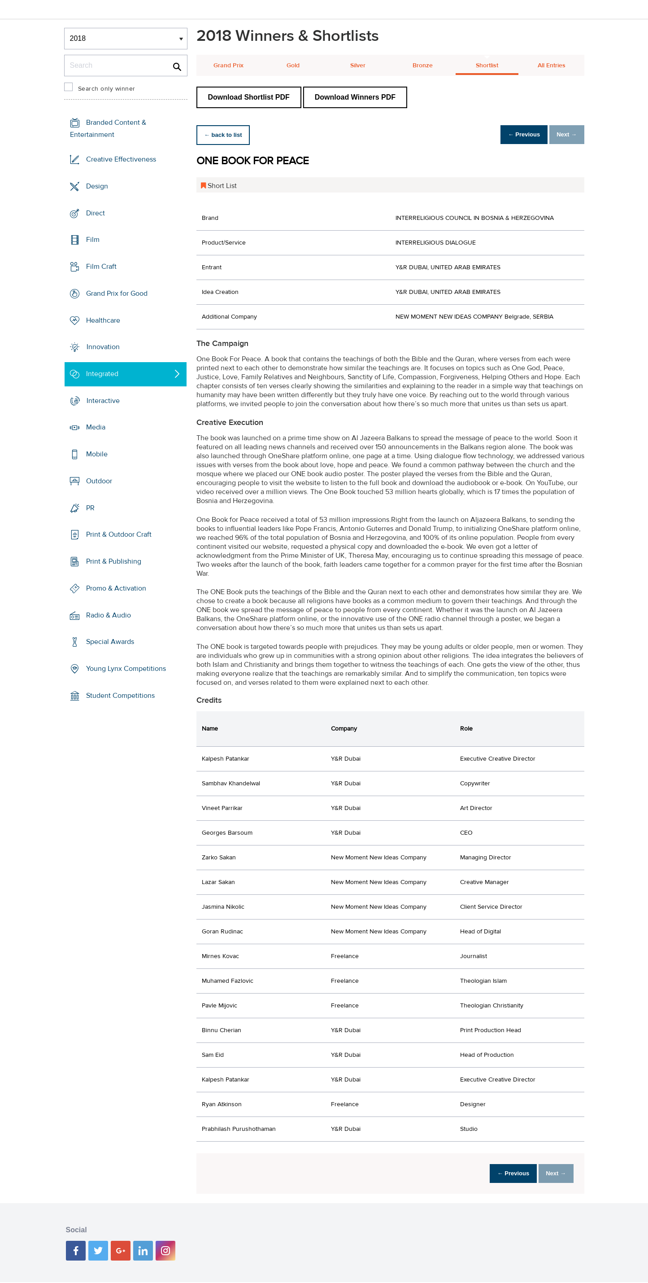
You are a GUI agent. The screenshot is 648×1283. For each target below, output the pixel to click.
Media (95, 427)
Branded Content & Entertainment (108, 128)
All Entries (551, 65)
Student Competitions (120, 695)
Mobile (97, 454)
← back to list (226, 134)
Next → (563, 134)
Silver (357, 65)
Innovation (103, 346)
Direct (95, 212)
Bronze (423, 65)
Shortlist (487, 65)
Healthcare (103, 319)
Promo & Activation (116, 588)
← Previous (514, 134)
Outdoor (99, 481)
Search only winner (106, 89)
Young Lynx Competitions (126, 668)
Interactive (103, 400)
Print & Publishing (113, 561)
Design (97, 186)
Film (93, 239)
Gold (293, 65)
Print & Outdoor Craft (119, 534)
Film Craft (101, 266)
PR (90, 508)
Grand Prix (228, 65)
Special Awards (110, 641)
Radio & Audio (108, 614)
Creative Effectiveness (121, 159)
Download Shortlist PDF (249, 97)
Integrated (102, 373)
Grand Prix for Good (117, 293)
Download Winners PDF (355, 97)
